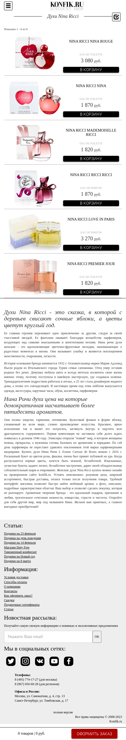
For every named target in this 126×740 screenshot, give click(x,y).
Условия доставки (16, 577)
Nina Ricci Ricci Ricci (91, 175)
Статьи (8, 609)
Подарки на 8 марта (17, 561)
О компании (12, 586)
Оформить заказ (94, 733)
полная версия (63, 712)
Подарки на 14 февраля (20, 542)
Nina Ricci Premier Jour (91, 264)
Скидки (9, 600)
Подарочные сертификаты (22, 605)
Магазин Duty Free (16, 547)
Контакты (10, 591)
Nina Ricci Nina (91, 86)
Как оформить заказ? (18, 595)
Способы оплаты (15, 582)
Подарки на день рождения (22, 538)
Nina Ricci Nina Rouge (91, 41)
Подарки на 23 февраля (20, 533)
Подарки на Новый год (19, 556)
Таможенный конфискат (20, 552)
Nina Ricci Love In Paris (90, 219)
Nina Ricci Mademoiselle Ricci (91, 132)
